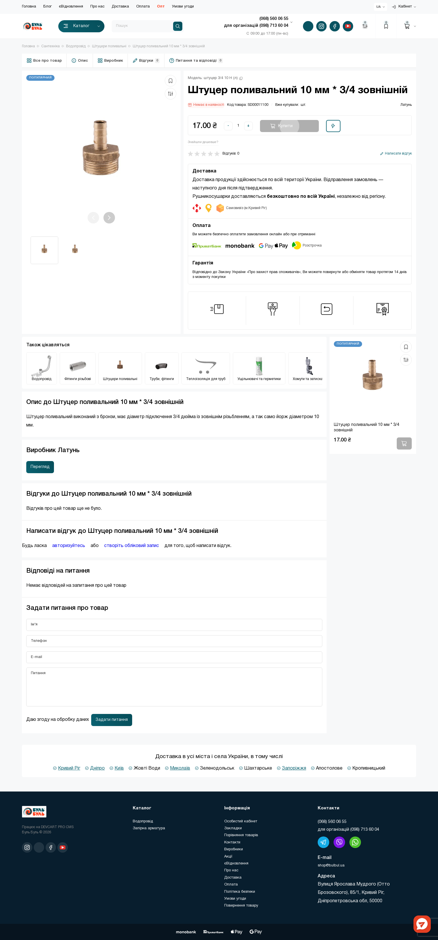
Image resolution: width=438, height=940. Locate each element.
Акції (228, 856)
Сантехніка (50, 46)
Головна (29, 6)
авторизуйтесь (68, 546)
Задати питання (112, 720)
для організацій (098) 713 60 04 (348, 830)
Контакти (232, 842)
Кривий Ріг (69, 768)
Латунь (406, 104)
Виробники (233, 849)
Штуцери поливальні (109, 46)
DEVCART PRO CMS (57, 827)
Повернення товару (241, 905)
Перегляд (40, 467)
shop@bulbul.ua (331, 865)
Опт (161, 6)
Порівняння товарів (241, 835)
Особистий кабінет (240, 821)
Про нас (97, 6)
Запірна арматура (149, 828)
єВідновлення (71, 6)
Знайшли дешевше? (203, 142)
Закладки (233, 828)
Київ (119, 768)
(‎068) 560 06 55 (332, 822)
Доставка (120, 6)
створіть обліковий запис (131, 546)
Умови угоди (183, 6)
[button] (109, 217)
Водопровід (76, 46)
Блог (47, 6)
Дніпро (97, 768)
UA (378, 6)
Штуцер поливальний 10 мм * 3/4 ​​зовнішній (169, 46)
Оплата (143, 6)
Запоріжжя (294, 768)
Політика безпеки (239, 892)
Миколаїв (180, 768)
